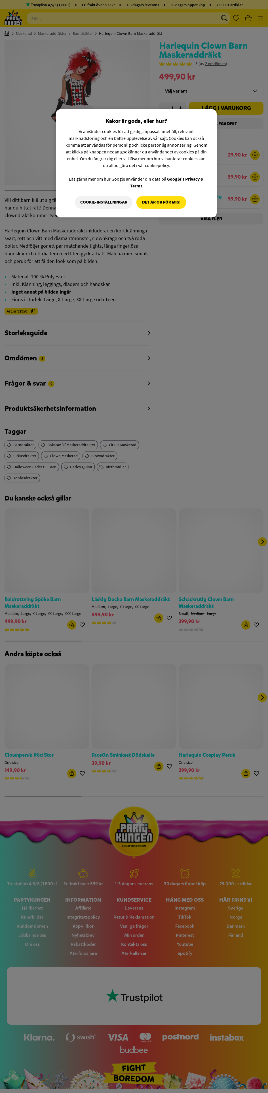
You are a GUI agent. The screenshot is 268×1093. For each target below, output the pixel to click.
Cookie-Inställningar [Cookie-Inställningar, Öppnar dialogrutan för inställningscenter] (103, 202)
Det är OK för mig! (161, 202)
